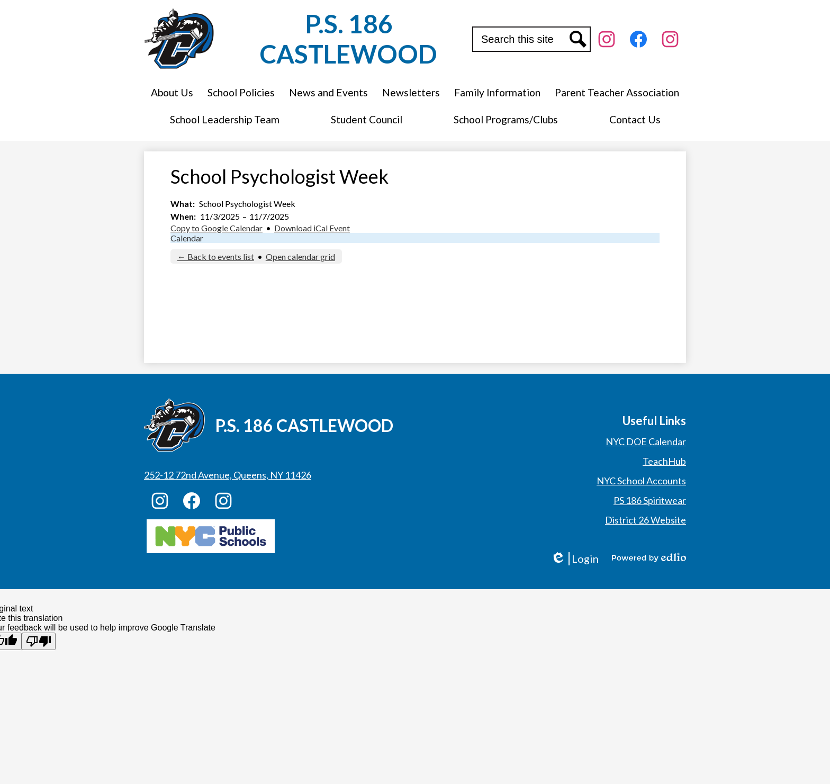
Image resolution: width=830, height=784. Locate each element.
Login (575, 558)
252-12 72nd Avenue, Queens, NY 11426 (227, 475)
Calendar (186, 238)
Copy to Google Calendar (216, 228)
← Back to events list (215, 256)
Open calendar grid (300, 256)
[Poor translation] (39, 641)
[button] (172, 92)
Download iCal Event (312, 228)
